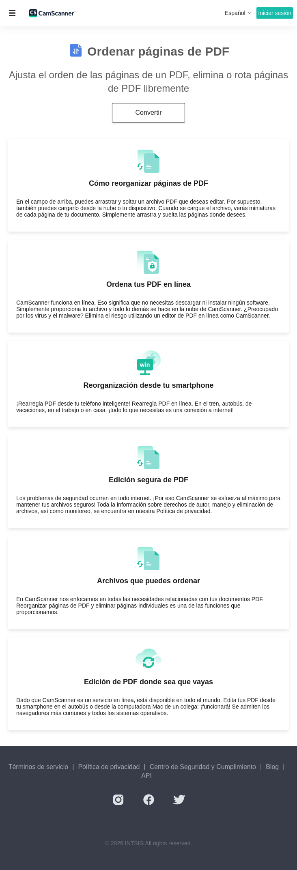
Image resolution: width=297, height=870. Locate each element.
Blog (272, 766)
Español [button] (238, 13)
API (146, 775)
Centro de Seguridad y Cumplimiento (203, 766)
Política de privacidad (109, 766)
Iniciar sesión (274, 13)
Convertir (149, 112)
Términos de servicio (39, 766)
